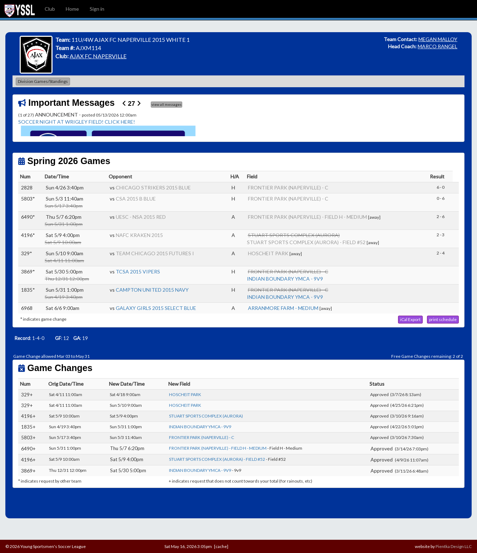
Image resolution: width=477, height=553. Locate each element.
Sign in (97, 9)
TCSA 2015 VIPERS (138, 271)
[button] (410, 320)
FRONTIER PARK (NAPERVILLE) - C (288, 187)
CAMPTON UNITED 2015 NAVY (152, 290)
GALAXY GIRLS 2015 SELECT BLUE (156, 308)
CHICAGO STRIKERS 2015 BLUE (153, 187)
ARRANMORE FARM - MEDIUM (283, 308)
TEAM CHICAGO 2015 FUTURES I (155, 253)
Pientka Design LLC (454, 546)
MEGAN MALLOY (437, 39)
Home (72, 9)
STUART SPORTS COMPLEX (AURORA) (206, 416)
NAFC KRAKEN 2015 (139, 235)
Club (50, 9)
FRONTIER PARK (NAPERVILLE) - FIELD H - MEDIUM (307, 217)
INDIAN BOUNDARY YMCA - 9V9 (285, 279)
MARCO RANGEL (437, 46)
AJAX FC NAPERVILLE (98, 56)
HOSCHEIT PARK (268, 253)
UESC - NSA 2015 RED (141, 217)
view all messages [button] (166, 104)
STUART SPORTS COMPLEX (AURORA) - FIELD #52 (306, 242)
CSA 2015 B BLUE (136, 199)
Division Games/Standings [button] (43, 81)
